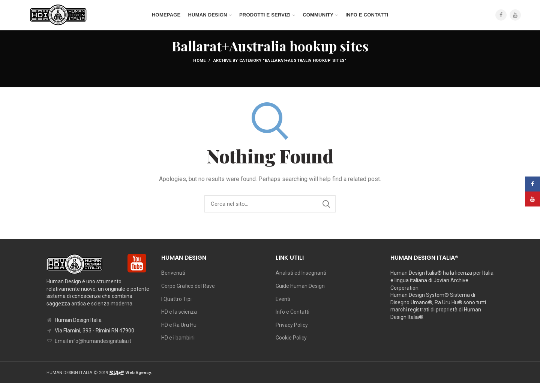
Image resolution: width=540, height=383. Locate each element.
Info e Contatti (292, 312)
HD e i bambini (178, 338)
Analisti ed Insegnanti (301, 273)
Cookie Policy (291, 338)
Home (199, 60)
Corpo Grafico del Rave (188, 286)
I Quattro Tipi (176, 299)
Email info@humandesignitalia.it (93, 341)
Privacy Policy (292, 325)
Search (326, 203)
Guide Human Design (300, 286)
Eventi (283, 299)
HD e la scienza (179, 312)
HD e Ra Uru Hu (178, 325)
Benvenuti (173, 273)
